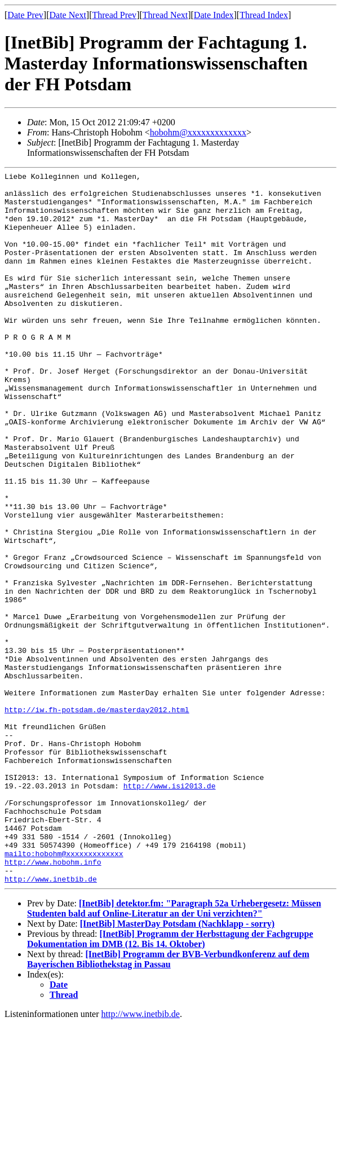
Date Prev (25, 15)
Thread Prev (114, 15)
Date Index (214, 15)
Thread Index (264, 15)
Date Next (68, 15)
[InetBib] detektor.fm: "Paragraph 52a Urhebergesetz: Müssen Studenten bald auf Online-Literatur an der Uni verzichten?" (174, 1050)
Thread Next (165, 15)
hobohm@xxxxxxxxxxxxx (198, 132)
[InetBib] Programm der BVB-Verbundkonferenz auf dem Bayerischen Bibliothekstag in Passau (168, 1101)
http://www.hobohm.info (53, 1001)
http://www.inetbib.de (51, 1021)
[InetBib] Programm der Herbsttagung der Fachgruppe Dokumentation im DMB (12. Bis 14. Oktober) (170, 1081)
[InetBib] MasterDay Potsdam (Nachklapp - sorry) (177, 1066)
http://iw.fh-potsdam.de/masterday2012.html (97, 818)
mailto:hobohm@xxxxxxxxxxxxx (64, 990)
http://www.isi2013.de (169, 909)
